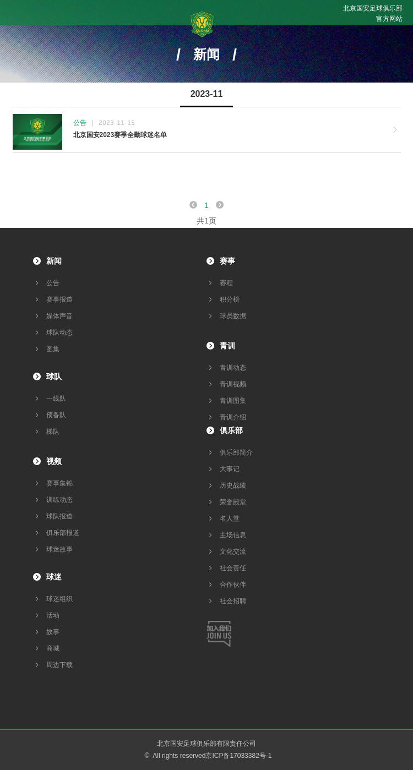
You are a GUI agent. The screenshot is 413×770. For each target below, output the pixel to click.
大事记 (230, 469)
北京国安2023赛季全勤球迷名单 (120, 135)
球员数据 (233, 316)
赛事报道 (59, 299)
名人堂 (230, 518)
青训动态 (233, 368)
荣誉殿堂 (233, 502)
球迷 (54, 576)
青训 (227, 345)
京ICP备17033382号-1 (238, 756)
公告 (52, 283)
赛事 (227, 260)
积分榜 (230, 299)
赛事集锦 (59, 483)
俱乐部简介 (236, 452)
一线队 (56, 398)
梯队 (52, 431)
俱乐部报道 (62, 533)
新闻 (54, 260)
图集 (52, 349)
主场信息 (233, 535)
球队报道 (59, 516)
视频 (54, 461)
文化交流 (233, 551)
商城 (52, 648)
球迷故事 (59, 549)
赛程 (226, 283)
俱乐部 (231, 430)
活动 (52, 615)
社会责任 (233, 568)
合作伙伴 (233, 584)
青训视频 (233, 384)
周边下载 (59, 665)
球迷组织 (59, 599)
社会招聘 (233, 601)
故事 (52, 632)
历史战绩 (233, 485)
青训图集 (233, 401)
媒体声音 (59, 316)
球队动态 (59, 332)
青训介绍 (233, 417)
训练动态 (59, 500)
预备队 (56, 415)
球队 (54, 376)
